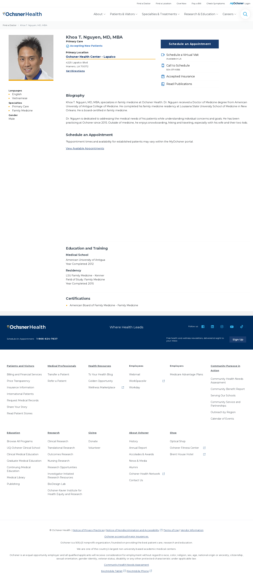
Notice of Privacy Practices (88, 530)
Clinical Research (58, 441)
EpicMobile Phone (138, 570)
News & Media (138, 460)
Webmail (134, 374)
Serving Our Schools (223, 395)
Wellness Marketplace (101, 387)
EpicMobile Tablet (111, 570)
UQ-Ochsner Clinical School (23, 447)
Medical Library (16, 477)
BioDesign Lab (57, 483)
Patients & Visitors (122, 14)
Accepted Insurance (180, 76)
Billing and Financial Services (24, 374)
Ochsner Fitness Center (184, 447)
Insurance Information (20, 387)
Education (13, 432)
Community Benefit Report (228, 388)
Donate (93, 441)
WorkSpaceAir (137, 380)
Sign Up (239, 339)
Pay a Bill (196, 3)
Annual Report (138, 447)
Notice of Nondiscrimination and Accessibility (132, 530)
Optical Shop (178, 441)
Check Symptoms (215, 3)
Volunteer (94, 447)
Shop (173, 432)
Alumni (133, 467)
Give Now (181, 3)
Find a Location (163, 3)
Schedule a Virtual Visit (192, 57)
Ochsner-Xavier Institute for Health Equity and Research (65, 492)
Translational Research (61, 447)
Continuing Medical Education (19, 469)
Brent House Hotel (181, 454)
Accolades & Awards (141, 454)
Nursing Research (59, 460)
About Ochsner (139, 432)
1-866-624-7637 (46, 338)
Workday (134, 387)
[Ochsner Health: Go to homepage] (22, 13)
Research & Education (199, 14)
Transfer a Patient (58, 374)
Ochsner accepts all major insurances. (126, 536)
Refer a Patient (57, 380)
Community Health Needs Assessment (227, 380)
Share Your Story (17, 406)
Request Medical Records (22, 400)
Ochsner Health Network (144, 473)
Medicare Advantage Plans (186, 374)
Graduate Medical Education (24, 460)
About (98, 14)
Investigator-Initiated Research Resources (61, 475)
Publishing (13, 483)
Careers (228, 14)
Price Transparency (18, 380)
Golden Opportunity (100, 380)
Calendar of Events (222, 418)
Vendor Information (192, 530)
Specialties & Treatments (159, 14)
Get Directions (75, 71)
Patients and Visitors (20, 365)
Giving (92, 432)
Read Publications (179, 84)
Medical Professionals (62, 365)
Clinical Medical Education (22, 454)
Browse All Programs (20, 441)
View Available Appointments (85, 148)
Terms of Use (171, 530)
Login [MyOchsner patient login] (247, 3)
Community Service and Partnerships (225, 403)
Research (54, 432)
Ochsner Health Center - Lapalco (90, 56)
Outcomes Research (60, 454)
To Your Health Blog (100, 374)
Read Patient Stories (19, 413)
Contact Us (136, 480)
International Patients (20, 393)
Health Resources (99, 365)
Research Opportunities (62, 467)
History (133, 441)
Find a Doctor (144, 3)
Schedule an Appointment (190, 44)
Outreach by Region (223, 412)
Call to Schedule (192, 67)
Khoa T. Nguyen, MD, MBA (33, 25)
